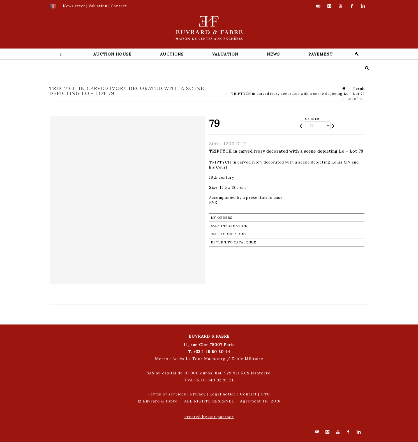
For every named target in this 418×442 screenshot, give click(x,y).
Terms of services (167, 394)
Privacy (197, 394)
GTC (265, 394)
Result (359, 88)
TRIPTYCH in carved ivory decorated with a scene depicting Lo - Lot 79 (297, 93)
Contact (248, 394)
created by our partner (209, 416)
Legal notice (222, 394)
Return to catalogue (233, 242)
